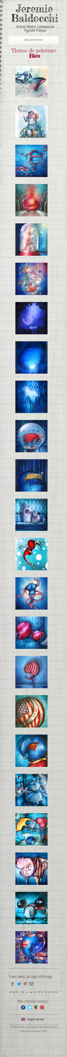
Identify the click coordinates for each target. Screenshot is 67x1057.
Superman (31, 751)
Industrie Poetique (30, 1031)
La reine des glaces (31, 82)
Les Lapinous (31, 515)
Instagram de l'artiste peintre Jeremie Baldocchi (36, 1007)
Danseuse (31, 672)
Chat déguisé (31, 908)
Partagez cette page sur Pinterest (25, 984)
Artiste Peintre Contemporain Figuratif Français (35, 29)
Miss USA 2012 (31, 711)
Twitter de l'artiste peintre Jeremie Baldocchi (29, 1007)
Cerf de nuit (31, 318)
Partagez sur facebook (12, 984)
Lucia (31, 161)
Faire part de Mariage (31, 121)
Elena (31, 554)
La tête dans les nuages (31, 397)
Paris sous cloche (31, 239)
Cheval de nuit (31, 475)
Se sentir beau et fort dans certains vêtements (31, 947)
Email (31, 984)
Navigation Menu (31, 40)
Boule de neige (31, 436)
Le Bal (31, 279)
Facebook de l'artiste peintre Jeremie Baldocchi (23, 1007)
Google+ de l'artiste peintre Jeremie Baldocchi (42, 1007)
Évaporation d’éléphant (31, 200)
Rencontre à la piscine (31, 868)
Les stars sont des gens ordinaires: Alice (31, 790)
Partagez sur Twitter (19, 984)
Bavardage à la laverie (31, 829)
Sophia (31, 593)
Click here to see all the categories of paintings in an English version (34, 1020)
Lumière (31, 357)
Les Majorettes (31, 633)
